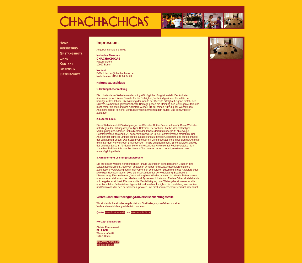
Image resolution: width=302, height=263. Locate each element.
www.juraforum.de (115, 212)
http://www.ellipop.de (108, 242)
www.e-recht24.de (141, 212)
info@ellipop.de (105, 244)
